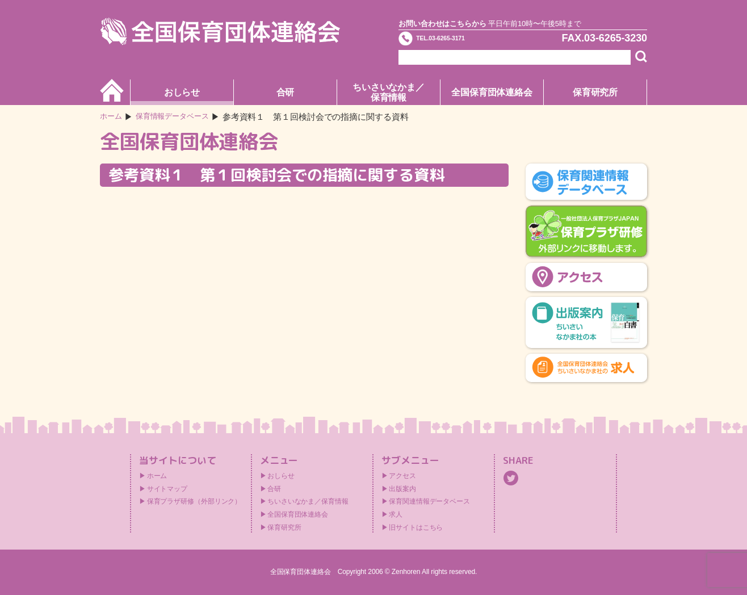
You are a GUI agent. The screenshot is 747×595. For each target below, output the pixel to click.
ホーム (112, 116)
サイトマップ (167, 489)
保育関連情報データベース (429, 501)
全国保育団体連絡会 (491, 92)
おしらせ (182, 92)
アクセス (402, 476)
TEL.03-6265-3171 (462, 42)
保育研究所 (595, 92)
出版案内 (402, 489)
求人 (395, 514)
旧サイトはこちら (416, 527)
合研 (285, 92)
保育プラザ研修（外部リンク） (194, 501)
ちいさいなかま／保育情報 (388, 92)
